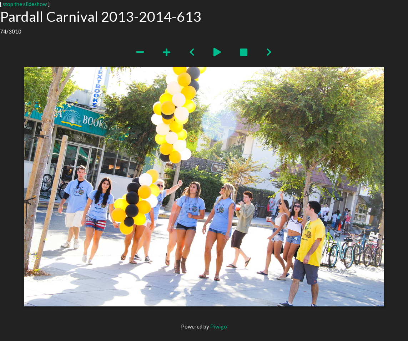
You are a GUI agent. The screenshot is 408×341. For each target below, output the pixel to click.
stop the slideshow (24, 4)
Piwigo (218, 326)
